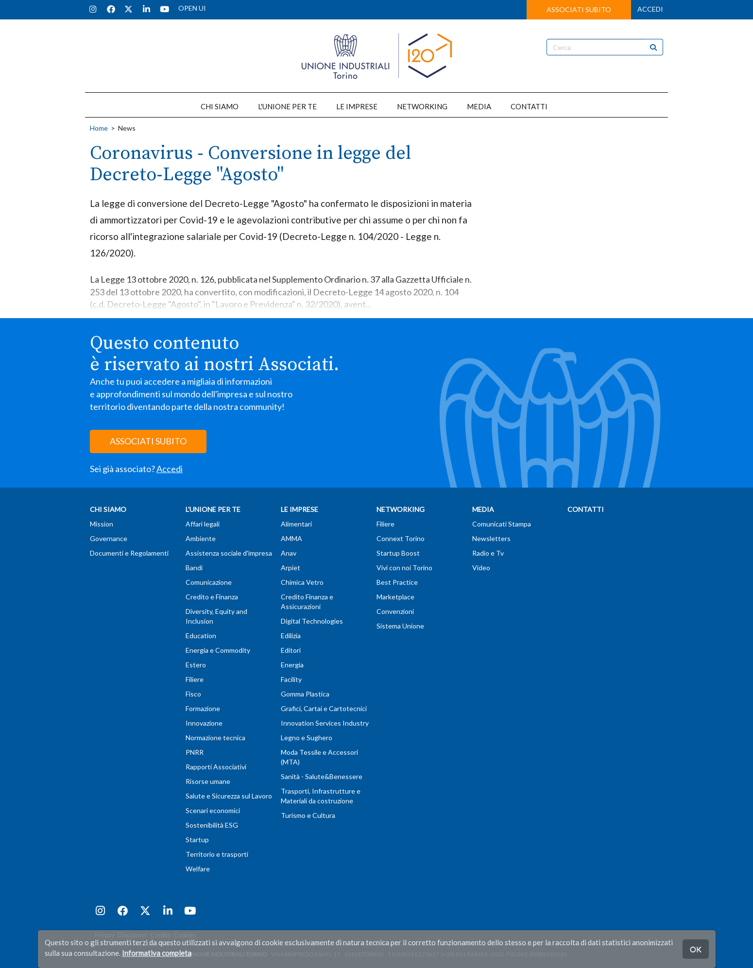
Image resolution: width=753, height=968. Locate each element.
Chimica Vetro (302, 582)
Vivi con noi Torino (404, 567)
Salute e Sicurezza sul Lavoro (229, 796)
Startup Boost (398, 553)
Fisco (193, 694)
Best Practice (397, 582)
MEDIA (479, 106)
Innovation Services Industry (325, 723)
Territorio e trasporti (217, 854)
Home (99, 128)
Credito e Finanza (212, 597)
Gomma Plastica (305, 694)
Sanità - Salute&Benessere (321, 776)
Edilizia (291, 635)
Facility (291, 679)
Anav (288, 553)
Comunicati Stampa (501, 524)
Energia (292, 665)
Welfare (198, 869)
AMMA (291, 538)
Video (481, 567)
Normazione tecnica (215, 737)
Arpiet (290, 567)
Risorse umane (208, 781)
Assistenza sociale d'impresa (229, 553)
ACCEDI (650, 9)
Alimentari (296, 524)
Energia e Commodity (218, 650)
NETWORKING (422, 106)
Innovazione (204, 723)
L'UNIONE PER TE (287, 106)
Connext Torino (400, 538)
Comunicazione (209, 582)
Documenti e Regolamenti (129, 553)
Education (201, 635)
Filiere (195, 679)
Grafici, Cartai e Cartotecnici (324, 708)
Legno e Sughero (306, 737)
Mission (101, 524)
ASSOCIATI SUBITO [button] (579, 9)
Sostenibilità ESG (212, 825)
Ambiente (201, 538)
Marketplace (395, 597)
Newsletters (491, 538)
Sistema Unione (400, 626)
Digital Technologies (312, 621)
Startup (197, 839)
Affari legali (203, 524)
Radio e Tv (488, 553)
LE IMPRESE (356, 106)
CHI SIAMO (220, 106)
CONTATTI (529, 106)
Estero (196, 665)
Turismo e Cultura (308, 815)
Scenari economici (213, 810)
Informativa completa (156, 953)
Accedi (169, 468)
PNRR (195, 752)
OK (696, 948)
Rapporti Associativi (216, 767)
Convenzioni (395, 611)
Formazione (203, 708)
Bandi (194, 567)
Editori (291, 650)
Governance (108, 538)
